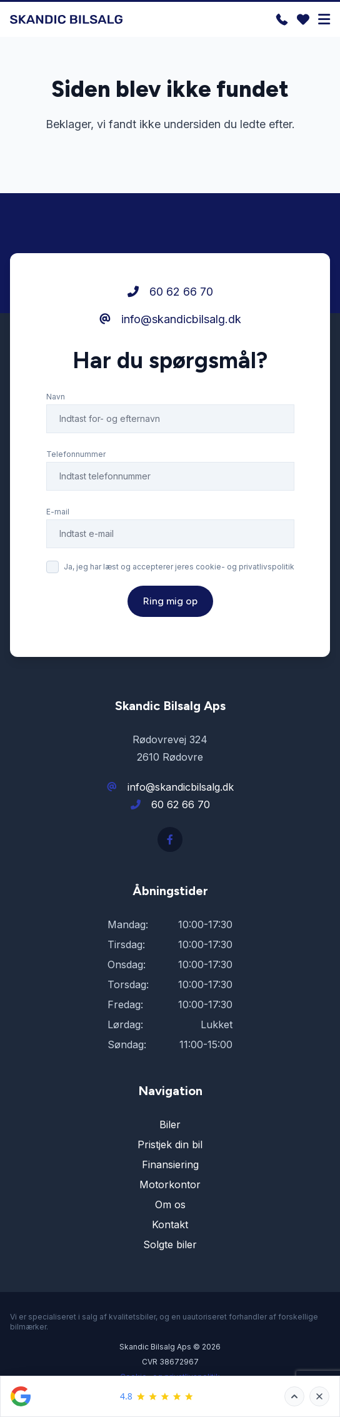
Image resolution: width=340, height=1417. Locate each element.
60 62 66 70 (170, 291)
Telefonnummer (76, 454)
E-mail (57, 511)
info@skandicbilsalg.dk (170, 319)
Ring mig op (170, 601)
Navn (55, 396)
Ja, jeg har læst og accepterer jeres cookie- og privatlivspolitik (179, 566)
